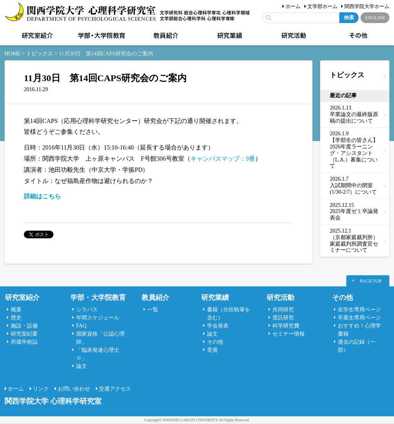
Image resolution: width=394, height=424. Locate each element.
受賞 (212, 350)
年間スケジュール (97, 318)
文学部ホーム (322, 6)
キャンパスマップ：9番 (222, 158)
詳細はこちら (42, 196)
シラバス (87, 310)
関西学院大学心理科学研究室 (80, 12)
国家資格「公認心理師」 (100, 338)
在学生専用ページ (359, 310)
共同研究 (283, 310)
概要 (16, 310)
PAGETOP (371, 281)
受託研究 (283, 318)
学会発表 (218, 326)
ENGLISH (375, 17)
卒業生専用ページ (359, 318)
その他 (357, 35)
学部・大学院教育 (101, 35)
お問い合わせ (74, 389)
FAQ (81, 326)
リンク (41, 389)
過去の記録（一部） (357, 346)
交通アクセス (115, 389)
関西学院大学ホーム (366, 6)
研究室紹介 (36, 35)
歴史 (16, 318)
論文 (81, 366)
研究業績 (229, 35)
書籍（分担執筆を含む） (228, 314)
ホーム (293, 6)
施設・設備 (24, 326)
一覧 (152, 310)
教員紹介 (165, 35)
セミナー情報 (288, 334)
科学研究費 (285, 326)
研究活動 (293, 35)
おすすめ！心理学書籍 (359, 330)
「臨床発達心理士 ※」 (97, 354)
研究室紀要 (24, 334)
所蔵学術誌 (24, 342)
